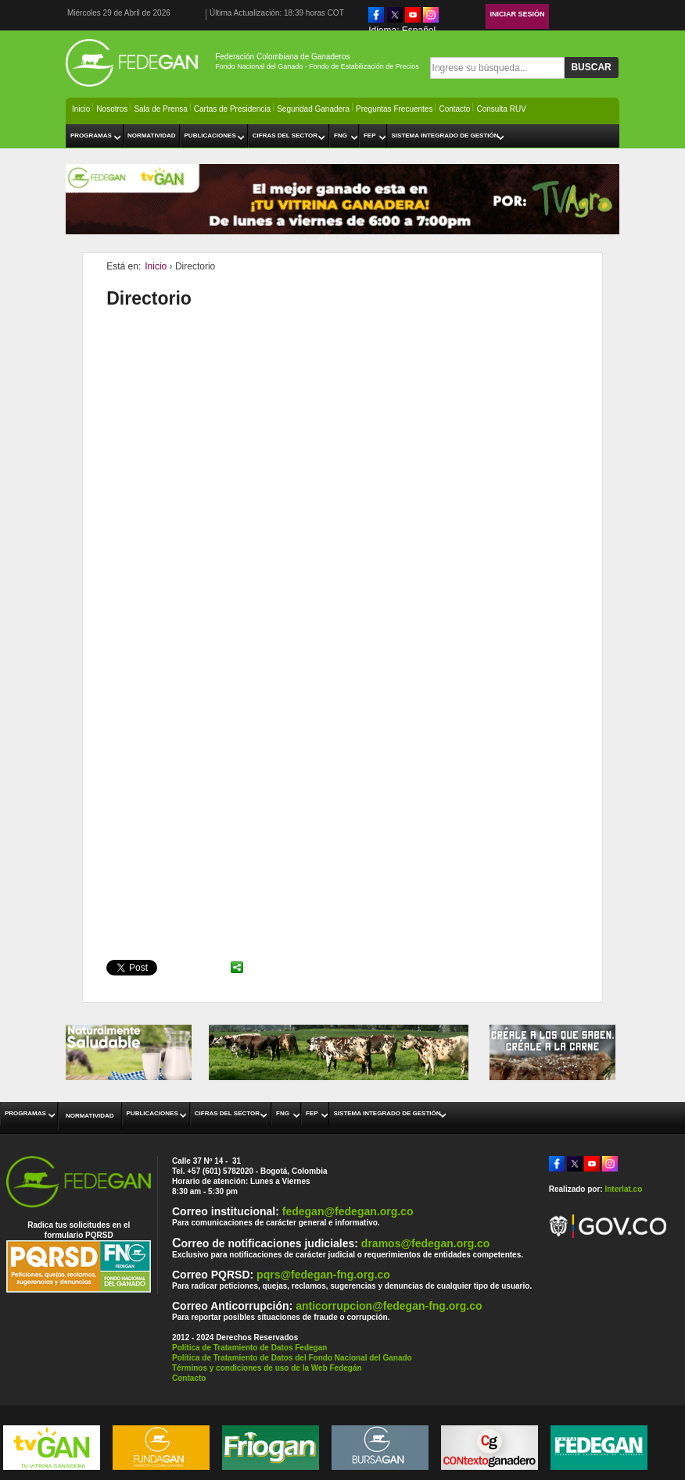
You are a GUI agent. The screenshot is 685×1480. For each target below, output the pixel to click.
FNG (340, 135)
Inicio (81, 109)
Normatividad (151, 135)
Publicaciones (210, 135)
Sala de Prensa (160, 109)
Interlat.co (623, 1189)
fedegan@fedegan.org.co (348, 1211)
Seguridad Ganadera (313, 109)
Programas (91, 135)
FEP (370, 135)
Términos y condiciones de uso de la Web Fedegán (267, 1368)
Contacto (454, 109)
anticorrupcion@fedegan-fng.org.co (389, 1306)
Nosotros (111, 109)
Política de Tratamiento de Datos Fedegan (249, 1347)
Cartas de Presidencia (232, 109)
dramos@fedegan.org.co (425, 1243)
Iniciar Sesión (517, 14)
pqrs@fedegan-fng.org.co (323, 1274)
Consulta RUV (500, 109)
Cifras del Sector (285, 135)
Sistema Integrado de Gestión (444, 135)
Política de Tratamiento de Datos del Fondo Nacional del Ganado (292, 1357)
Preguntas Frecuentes (394, 109)
